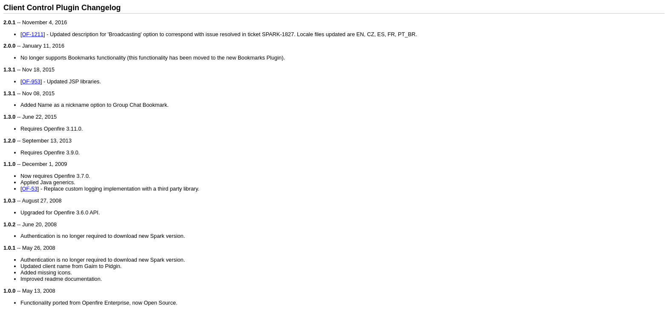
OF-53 (29, 188)
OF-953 (31, 81)
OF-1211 (33, 34)
